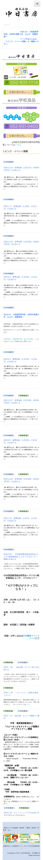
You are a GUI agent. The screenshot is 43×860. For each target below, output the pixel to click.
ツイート (7, 25)
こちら (18, 145)
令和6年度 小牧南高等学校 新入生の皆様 (18, 339)
